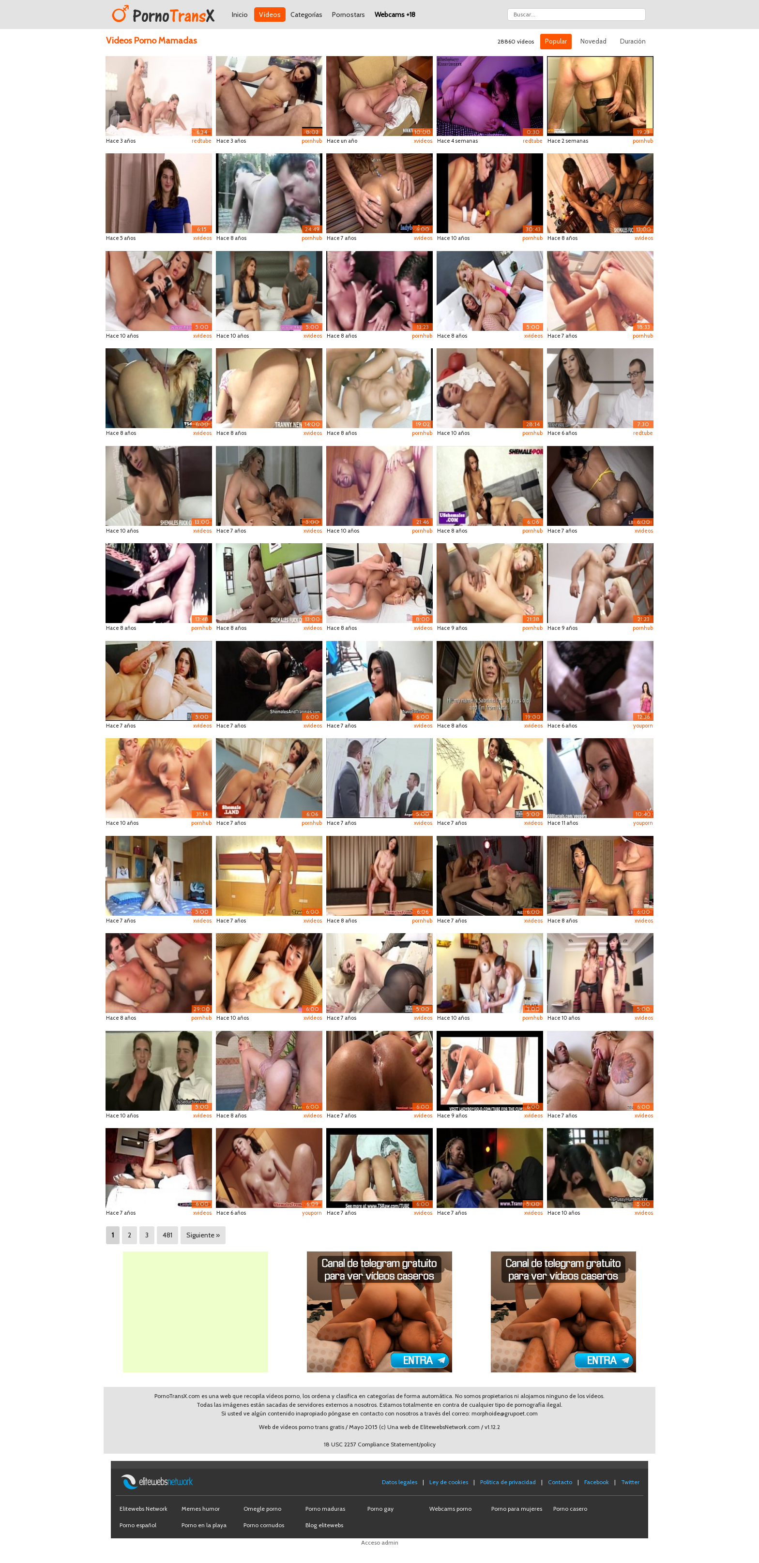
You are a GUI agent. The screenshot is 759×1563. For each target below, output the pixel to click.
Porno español (138, 1525)
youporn (643, 725)
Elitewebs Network (143, 1508)
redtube (202, 140)
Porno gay (380, 1508)
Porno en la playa (204, 1525)
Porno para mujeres (516, 1508)
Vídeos (270, 14)
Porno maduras (325, 1508)
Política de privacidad (508, 1482)
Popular (556, 41)
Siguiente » (203, 1235)
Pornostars (348, 14)
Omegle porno (262, 1508)
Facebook (596, 1482)
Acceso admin (379, 1542)
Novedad (593, 41)
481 (167, 1235)
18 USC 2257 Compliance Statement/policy (380, 1444)
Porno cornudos (263, 1525)
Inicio (240, 14)
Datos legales (399, 1482)
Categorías (306, 14)
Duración (633, 41)
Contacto (560, 1482)
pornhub (312, 140)
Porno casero (570, 1508)
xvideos (423, 140)
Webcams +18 (395, 14)
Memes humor (201, 1508)
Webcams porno (450, 1508)
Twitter (630, 1482)
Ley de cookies (448, 1482)
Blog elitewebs (324, 1525)
